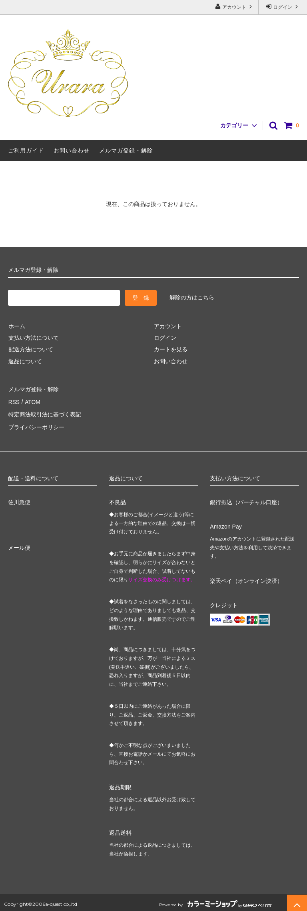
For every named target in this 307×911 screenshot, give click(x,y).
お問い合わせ (72, 150)
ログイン (282, 6)
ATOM (32, 400)
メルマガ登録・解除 (126, 150)
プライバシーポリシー (36, 424)
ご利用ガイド (26, 150)
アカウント (234, 6)
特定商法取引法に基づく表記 (44, 412)
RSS (14, 400)
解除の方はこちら (191, 297)
